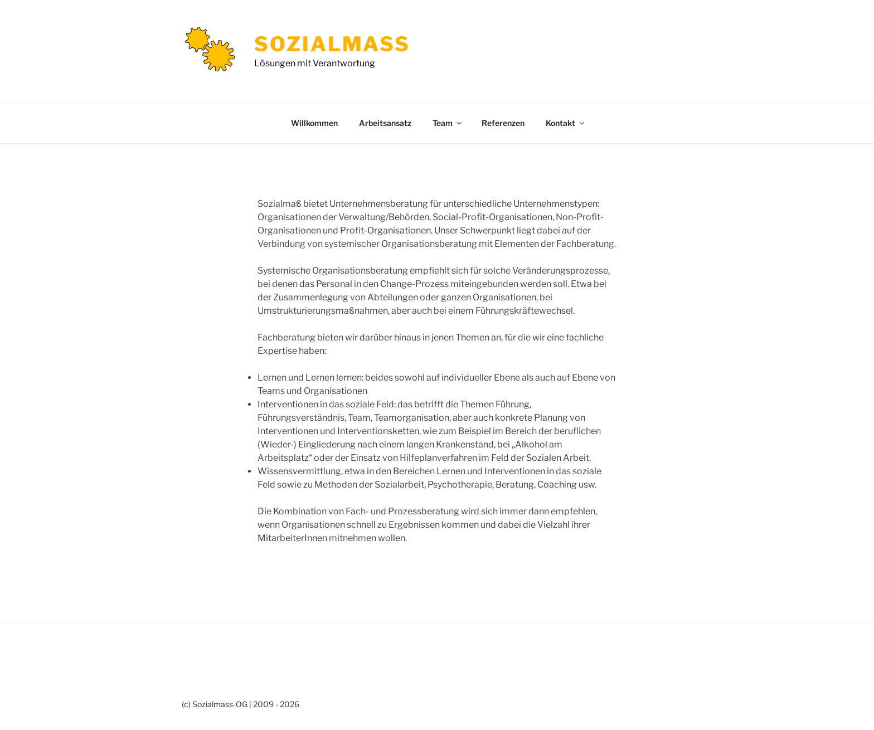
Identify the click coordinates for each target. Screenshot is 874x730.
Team (448, 123)
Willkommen (314, 123)
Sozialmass (332, 44)
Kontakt (566, 123)
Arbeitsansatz (385, 123)
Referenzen (503, 123)
